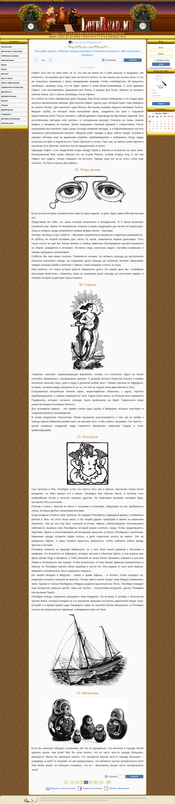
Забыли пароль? (166, 68)
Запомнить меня (161, 60)
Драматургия (7, 110)
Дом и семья (7, 78)
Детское (4, 74)
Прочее (4, 101)
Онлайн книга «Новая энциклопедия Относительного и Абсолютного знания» (87, 53)
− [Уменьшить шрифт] (35, 60)
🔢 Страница (109, 59)
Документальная (8, 96)
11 (101, 782)
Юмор (4, 69)
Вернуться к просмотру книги (63, 788)
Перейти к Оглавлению (93, 788)
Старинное (6, 114)
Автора (153, 93)
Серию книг (155, 95)
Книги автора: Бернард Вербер (88, 42)
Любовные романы (10, 56)
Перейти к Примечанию (119, 788)
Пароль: (161, 55)
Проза (4, 65)
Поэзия (4, 105)
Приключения (7, 60)
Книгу (153, 90)
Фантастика (6, 47)
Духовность (6, 92)
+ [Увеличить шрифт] (50, 60)
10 (95, 782)
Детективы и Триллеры (11, 51)
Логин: (161, 49)
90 (109, 782)
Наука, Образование (10, 83)
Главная (14, 41)
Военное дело (7, 123)
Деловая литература (10, 119)
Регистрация (154, 68)
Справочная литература (12, 87)
